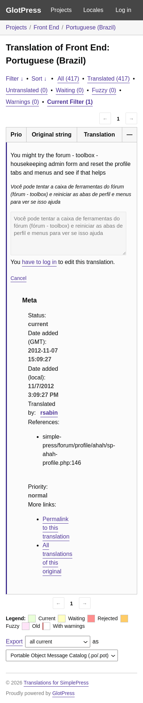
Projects (61, 10)
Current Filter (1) (70, 102)
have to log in (39, 262)
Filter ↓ (14, 79)
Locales (93, 10)
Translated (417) (108, 79)
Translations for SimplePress (56, 683)
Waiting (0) (70, 90)
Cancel (19, 278)
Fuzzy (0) (104, 90)
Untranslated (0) (27, 90)
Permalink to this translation (56, 528)
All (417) (68, 79)
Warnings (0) (22, 102)
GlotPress (23, 10)
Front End (46, 27)
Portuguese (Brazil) (91, 27)
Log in (123, 10)
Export (14, 641)
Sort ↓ (39, 79)
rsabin (49, 413)
